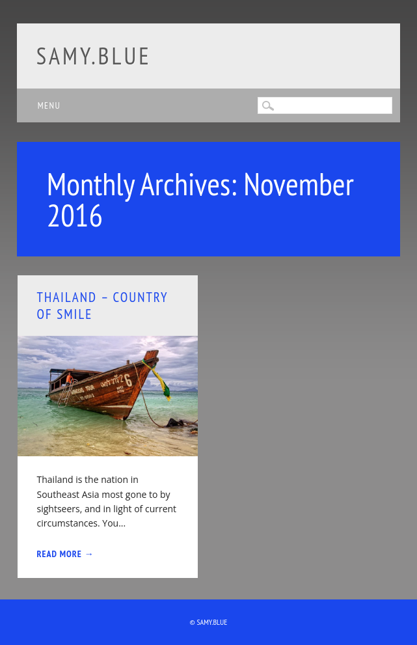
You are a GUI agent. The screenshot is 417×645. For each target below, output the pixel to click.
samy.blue (94, 55)
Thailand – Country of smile (102, 305)
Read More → (65, 554)
